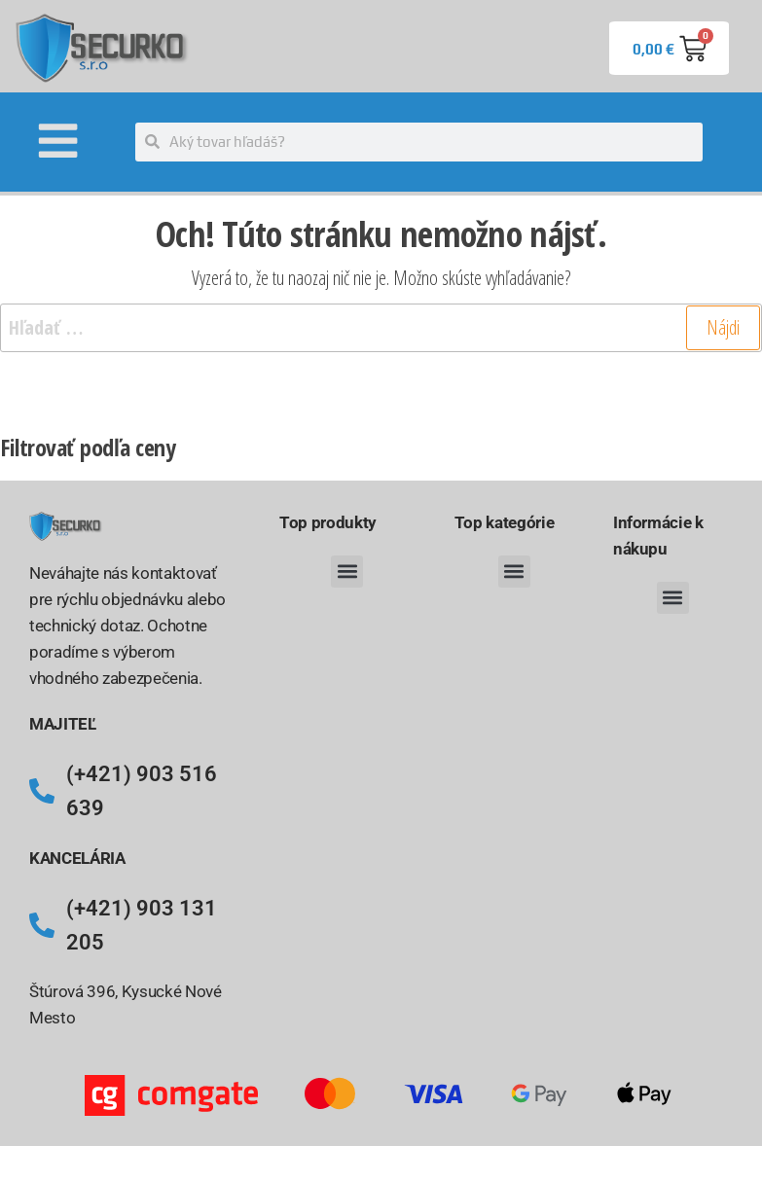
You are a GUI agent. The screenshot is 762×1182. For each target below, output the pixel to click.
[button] (347, 575)
